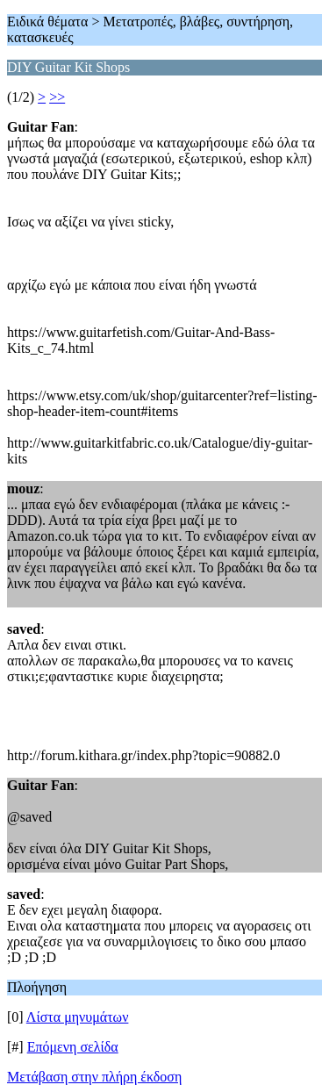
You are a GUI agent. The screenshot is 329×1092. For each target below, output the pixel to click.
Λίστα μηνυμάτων (77, 1016)
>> (57, 97)
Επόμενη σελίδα (72, 1046)
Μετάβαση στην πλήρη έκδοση (94, 1076)
